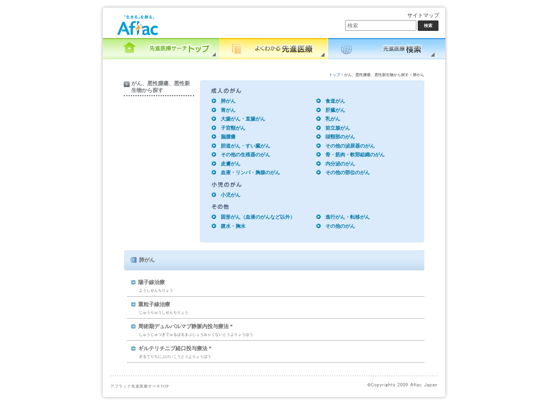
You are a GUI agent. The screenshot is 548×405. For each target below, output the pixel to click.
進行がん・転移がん (347, 217)
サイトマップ (423, 15)
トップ (334, 75)
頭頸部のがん (340, 137)
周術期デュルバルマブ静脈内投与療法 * (185, 326)
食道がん (335, 101)
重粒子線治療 (154, 304)
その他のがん (340, 226)
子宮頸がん (233, 128)
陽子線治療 (151, 282)
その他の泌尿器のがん (350, 146)
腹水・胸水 (233, 226)
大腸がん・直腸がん (243, 119)
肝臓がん (335, 110)
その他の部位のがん (347, 172)
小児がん (231, 195)
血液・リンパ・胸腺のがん (250, 172)
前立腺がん (337, 128)
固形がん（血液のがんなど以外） (258, 217)
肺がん (228, 101)
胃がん (228, 110)
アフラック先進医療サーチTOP (139, 386)
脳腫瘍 (228, 137)
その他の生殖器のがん (245, 154)
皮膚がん (231, 164)
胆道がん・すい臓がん (245, 146)
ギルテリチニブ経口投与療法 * (175, 348)
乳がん (332, 119)
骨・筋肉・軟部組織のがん (355, 154)
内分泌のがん (340, 164)
